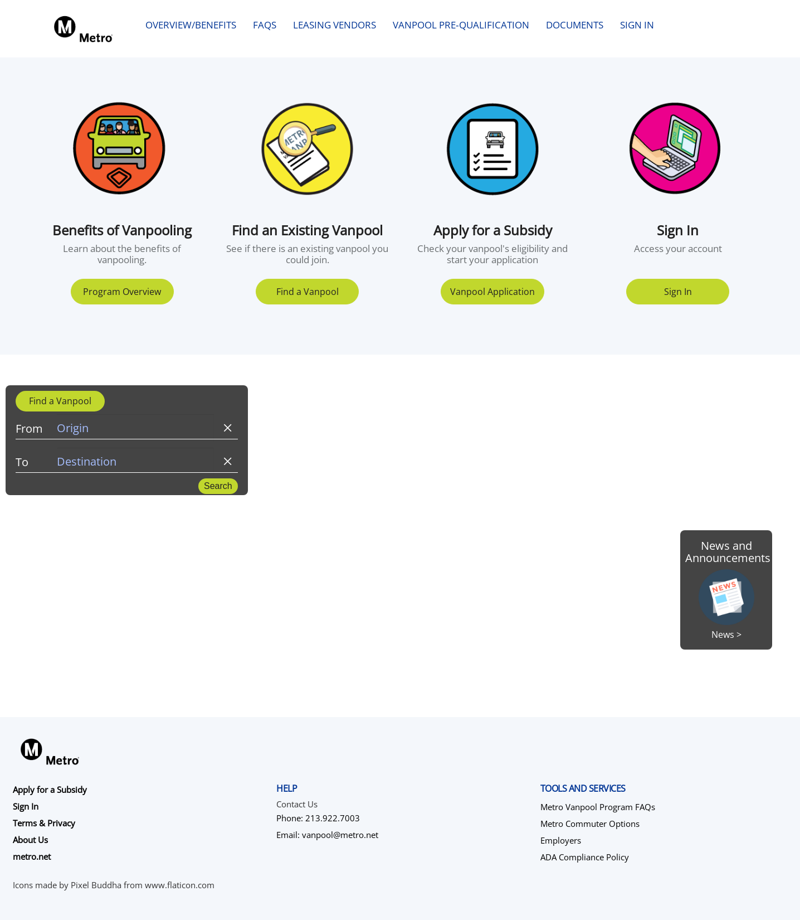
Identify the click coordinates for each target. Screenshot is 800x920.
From (29, 428)
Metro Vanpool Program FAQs (597, 806)
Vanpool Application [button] (492, 291)
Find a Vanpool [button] (307, 291)
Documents (574, 24)
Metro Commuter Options (590, 823)
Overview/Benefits (190, 24)
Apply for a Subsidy (50, 789)
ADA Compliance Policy (584, 857)
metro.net (32, 856)
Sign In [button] (678, 291)
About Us (30, 839)
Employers (560, 840)
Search (218, 486)
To (22, 461)
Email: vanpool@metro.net (327, 834)
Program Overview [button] (122, 291)
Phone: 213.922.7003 (318, 818)
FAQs (264, 24)
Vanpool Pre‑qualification (461, 24)
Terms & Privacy (44, 823)
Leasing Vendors (334, 24)
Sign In (637, 24)
